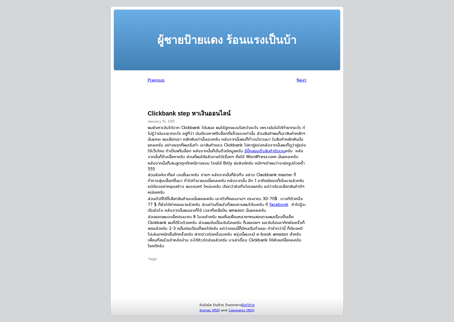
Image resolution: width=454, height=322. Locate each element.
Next (301, 80)
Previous (156, 80)
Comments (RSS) (241, 310)
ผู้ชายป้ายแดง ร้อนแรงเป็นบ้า (226, 40)
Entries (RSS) (210, 310)
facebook (278, 204)
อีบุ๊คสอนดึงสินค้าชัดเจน (265, 151)
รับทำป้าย (248, 305)
